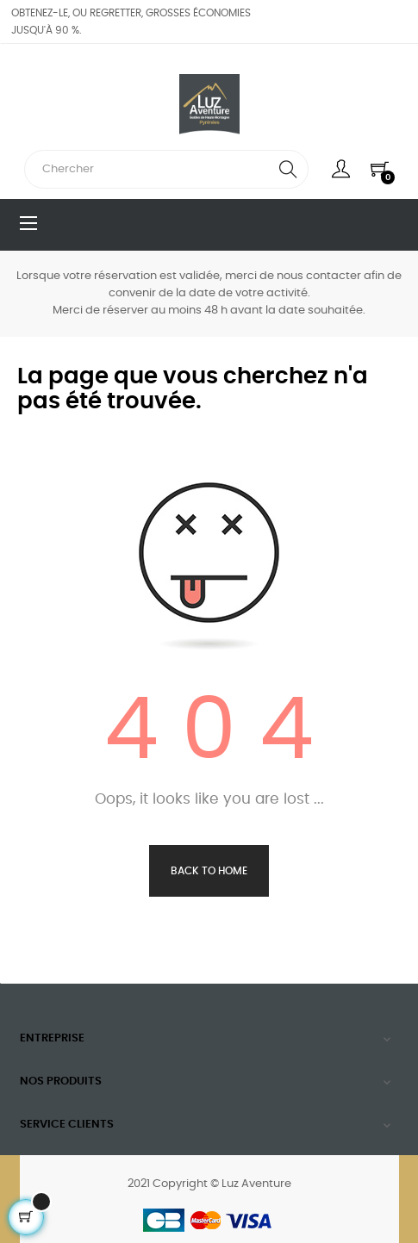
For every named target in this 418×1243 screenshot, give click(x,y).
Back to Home (209, 871)
